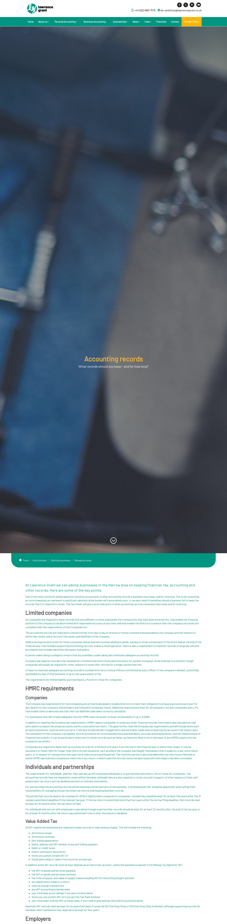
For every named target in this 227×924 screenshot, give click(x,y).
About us (43, 21)
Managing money (83, 560)
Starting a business (61, 560)
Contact (175, 21)
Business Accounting (95, 21)
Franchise (161, 21)
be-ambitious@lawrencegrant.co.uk (181, 10)
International (120, 21)
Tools (147, 21)
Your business (39, 560)
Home (31, 21)
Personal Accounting (66, 21)
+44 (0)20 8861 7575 (145, 10)
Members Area (191, 21)
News (136, 21)
